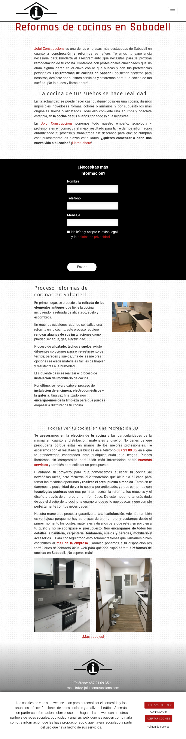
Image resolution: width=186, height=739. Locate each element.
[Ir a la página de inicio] (32, 10)
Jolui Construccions (49, 49)
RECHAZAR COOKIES (159, 705)
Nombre (73, 181)
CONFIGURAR (158, 711)
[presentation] (99, 251)
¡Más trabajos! (93, 637)
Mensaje (73, 215)
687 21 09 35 (126, 450)
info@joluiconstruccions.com (97, 688)
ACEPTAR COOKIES (158, 718)
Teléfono (74, 198)
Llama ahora (81, 143)
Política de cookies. (158, 726)
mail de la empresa (72, 543)
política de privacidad (93, 237)
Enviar (81, 267)
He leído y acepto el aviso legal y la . (92, 234)
